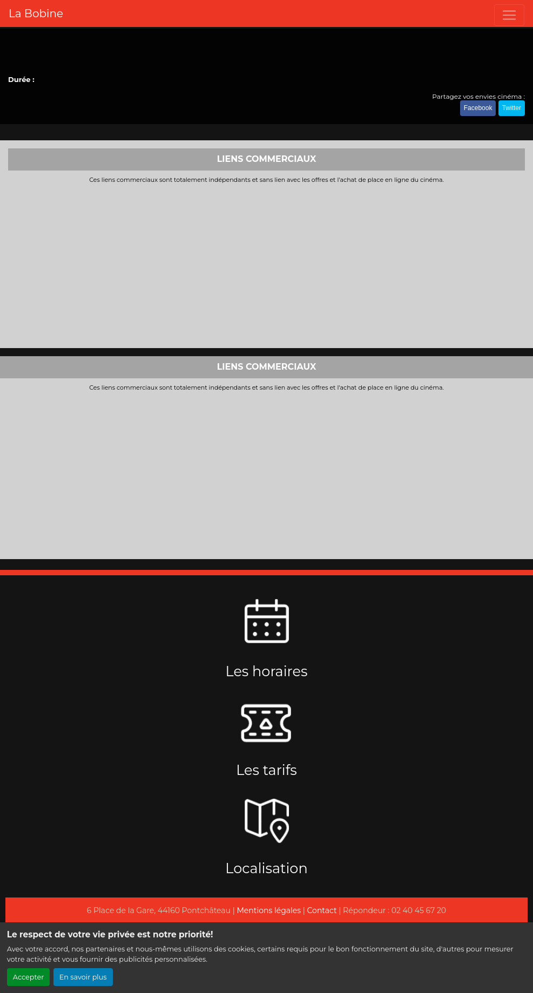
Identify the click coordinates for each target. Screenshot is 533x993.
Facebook (478, 108)
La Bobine (36, 13)
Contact (322, 910)
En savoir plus (83, 977)
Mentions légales (269, 910)
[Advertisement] (266, 264)
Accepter (28, 977)
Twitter (511, 108)
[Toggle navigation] (509, 15)
